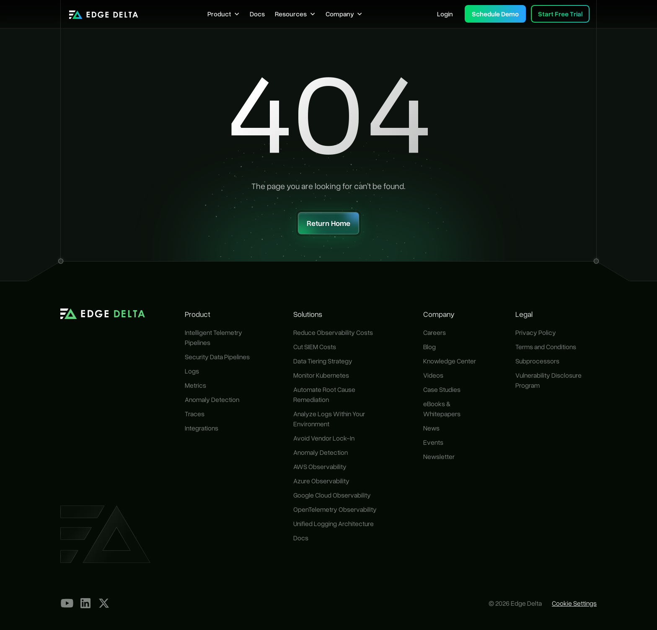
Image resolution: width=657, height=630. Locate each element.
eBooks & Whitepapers (441, 408)
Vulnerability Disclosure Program (548, 380)
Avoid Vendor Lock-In (323, 438)
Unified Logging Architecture (333, 523)
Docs (257, 14)
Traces (194, 414)
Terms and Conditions (545, 346)
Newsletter (439, 456)
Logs (192, 371)
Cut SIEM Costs (314, 346)
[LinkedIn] (85, 603)
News (431, 428)
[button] (223, 13)
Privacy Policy (535, 332)
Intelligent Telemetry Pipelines (213, 337)
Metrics (195, 385)
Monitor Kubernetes (321, 375)
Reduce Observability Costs (333, 332)
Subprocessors (537, 361)
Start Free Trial (560, 14)
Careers (434, 332)
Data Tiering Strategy (322, 361)
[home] (103, 14)
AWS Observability (320, 466)
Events (433, 442)
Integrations (201, 428)
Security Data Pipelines (217, 357)
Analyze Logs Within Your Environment (329, 419)
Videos (433, 375)
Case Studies (441, 389)
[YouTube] (67, 603)
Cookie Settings (574, 603)
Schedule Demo (495, 14)
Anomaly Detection (212, 399)
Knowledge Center (449, 361)
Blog (429, 346)
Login (445, 14)
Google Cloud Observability (332, 495)
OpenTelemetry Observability (335, 509)
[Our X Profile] (104, 603)
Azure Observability (321, 481)
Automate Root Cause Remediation (324, 394)
